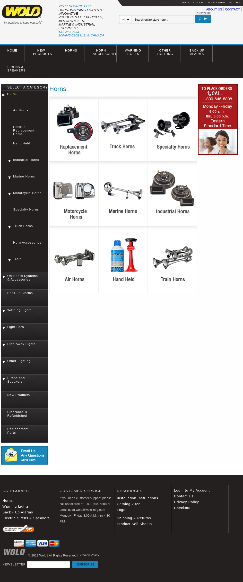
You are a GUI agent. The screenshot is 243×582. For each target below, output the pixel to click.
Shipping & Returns (134, 518)
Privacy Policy (186, 502)
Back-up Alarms (20, 293)
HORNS (71, 50)
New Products (18, 395)
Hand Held (21, 143)
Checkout (182, 508)
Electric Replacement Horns (24, 130)
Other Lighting (19, 361)
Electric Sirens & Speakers (26, 518)
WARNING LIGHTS (133, 52)
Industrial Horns (26, 160)
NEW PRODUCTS (42, 52)
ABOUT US (214, 9)
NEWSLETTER (50, 564)
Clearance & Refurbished (17, 413)
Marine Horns (24, 176)
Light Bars (15, 327)
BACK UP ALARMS (197, 52)
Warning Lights (19, 310)
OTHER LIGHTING (165, 52)
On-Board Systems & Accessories (22, 277)
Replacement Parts (18, 430)
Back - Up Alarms (17, 512)
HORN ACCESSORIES (104, 52)
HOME (12, 50)
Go (203, 19)
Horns (12, 94)
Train (17, 259)
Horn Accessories (27, 242)
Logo (121, 510)
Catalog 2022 (128, 504)
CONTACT (232, 9)
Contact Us (183, 496)
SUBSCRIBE (86, 564)
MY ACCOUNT (216, 2)
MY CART (235, 2)
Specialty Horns (26, 209)
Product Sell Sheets (134, 524)
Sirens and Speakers (16, 379)
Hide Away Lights (21, 344)
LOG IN (185, 2)
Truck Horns (23, 226)
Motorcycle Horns (27, 193)
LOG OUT (199, 2)
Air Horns (20, 110)
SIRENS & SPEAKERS (16, 68)
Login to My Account (192, 490)
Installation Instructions (137, 498)
